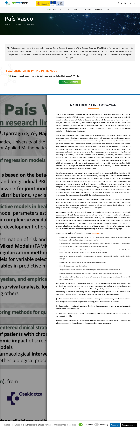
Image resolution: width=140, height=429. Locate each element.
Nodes (18, 24)
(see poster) (96, 233)
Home (7, 24)
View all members (70, 82)
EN (134, 3)
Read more (71, 425)
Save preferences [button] (128, 425)
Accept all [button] (114, 425)
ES (131, 3)
